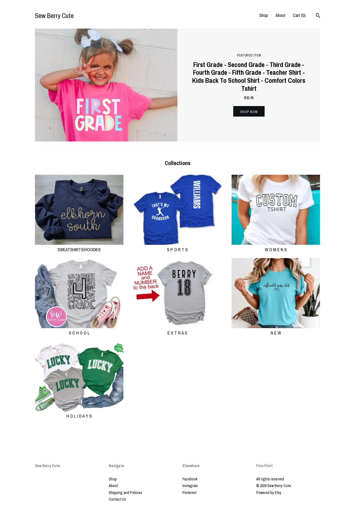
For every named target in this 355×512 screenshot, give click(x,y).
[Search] (318, 16)
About (280, 15)
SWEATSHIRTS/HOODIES (79, 246)
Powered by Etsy (268, 492)
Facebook (189, 479)
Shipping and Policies (125, 492)
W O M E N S (276, 246)
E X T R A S (177, 329)
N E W (276, 329)
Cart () (299, 15)
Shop (263, 15)
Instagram (190, 485)
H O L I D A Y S (79, 413)
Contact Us (117, 499)
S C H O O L (79, 329)
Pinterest (189, 492)
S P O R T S (177, 246)
